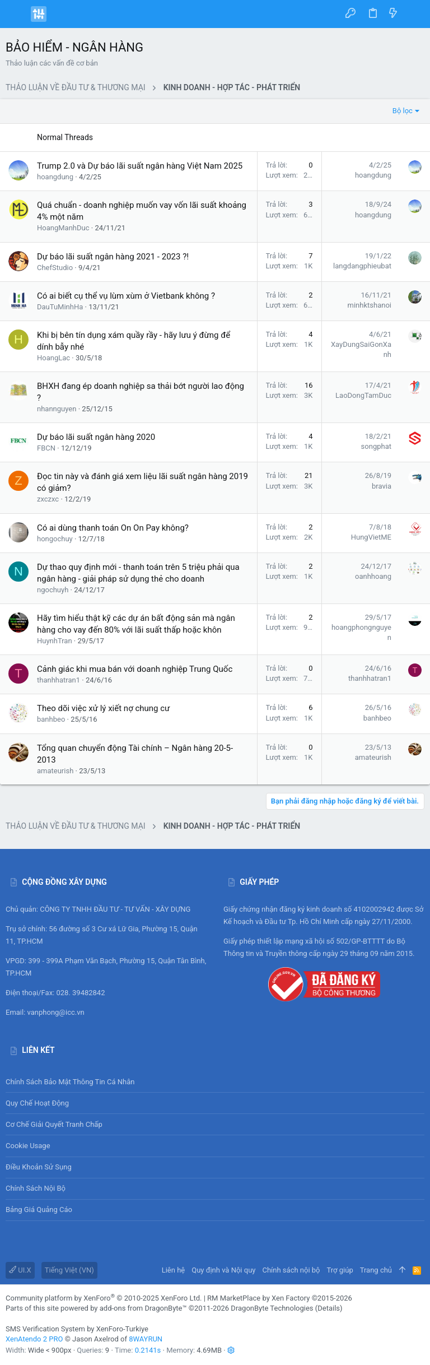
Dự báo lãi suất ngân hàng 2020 (96, 437)
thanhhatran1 (58, 680)
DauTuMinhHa (60, 307)
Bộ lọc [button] (402, 110)
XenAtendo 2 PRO (34, 1339)
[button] (17, 14)
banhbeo (51, 719)
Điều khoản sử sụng (39, 1167)
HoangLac (53, 358)
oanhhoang (373, 576)
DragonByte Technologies (272, 1308)
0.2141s (148, 1350)
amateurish (55, 771)
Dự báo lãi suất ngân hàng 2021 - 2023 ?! (113, 257)
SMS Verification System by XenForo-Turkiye (77, 1329)
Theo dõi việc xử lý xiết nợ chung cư (103, 708)
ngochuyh (52, 590)
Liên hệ (173, 1270)
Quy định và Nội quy (223, 1270)
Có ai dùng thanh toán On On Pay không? (113, 528)
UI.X (20, 1270)
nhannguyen (56, 409)
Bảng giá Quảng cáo (39, 1209)
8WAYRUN (145, 1339)
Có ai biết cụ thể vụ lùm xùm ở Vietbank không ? (126, 296)
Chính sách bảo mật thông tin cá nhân (215, 1081)
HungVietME (371, 537)
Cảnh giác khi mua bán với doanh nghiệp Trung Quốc (134, 669)
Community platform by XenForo (104, 1298)
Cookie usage (28, 1145)
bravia (381, 486)
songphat (376, 446)
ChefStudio (55, 267)
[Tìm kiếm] (413, 14)
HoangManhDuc (63, 228)
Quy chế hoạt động (215, 1103)
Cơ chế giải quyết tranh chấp (54, 1124)
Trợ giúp (340, 1270)
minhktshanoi (369, 305)
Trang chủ (376, 1270)
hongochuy (55, 539)
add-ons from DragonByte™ (143, 1308)
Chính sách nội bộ (36, 1188)
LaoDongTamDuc (363, 395)
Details (328, 1308)
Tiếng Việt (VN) (69, 1270)
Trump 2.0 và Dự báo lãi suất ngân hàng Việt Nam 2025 (139, 166)
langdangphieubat (362, 266)
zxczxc (48, 499)
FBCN (46, 448)
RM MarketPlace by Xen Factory (279, 1298)
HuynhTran (54, 641)
